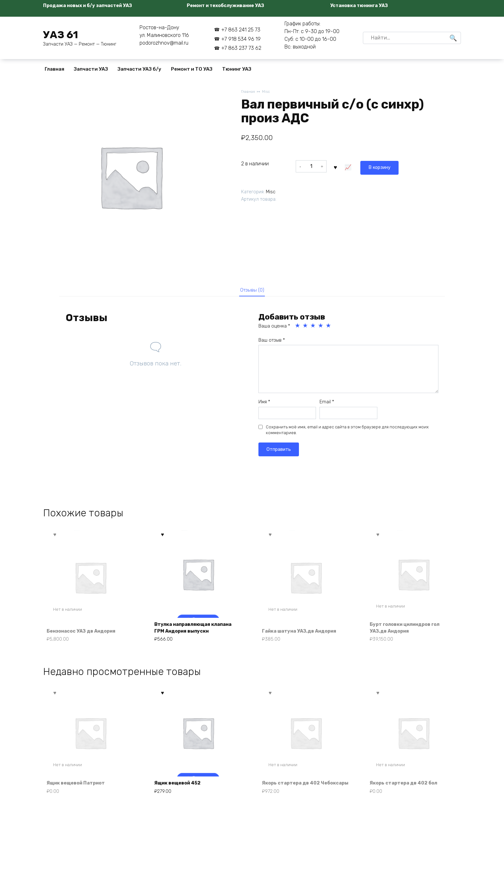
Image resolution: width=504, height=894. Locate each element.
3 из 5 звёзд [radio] (313, 328)
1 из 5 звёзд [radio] (298, 328)
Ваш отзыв (271, 342)
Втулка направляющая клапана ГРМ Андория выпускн (198, 630)
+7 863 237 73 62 (241, 48)
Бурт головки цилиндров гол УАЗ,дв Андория (409, 630)
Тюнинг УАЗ (236, 69)
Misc (268, 92)
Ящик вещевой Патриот (80, 795)
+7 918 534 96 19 (241, 39)
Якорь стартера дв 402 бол (407, 795)
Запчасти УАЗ (91, 69)
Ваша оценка (274, 328)
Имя (264, 404)
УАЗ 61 (60, 35)
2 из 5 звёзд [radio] (305, 328)
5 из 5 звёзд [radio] (329, 328)
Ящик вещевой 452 (181, 795)
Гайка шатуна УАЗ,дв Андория (303, 634)
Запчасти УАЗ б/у (139, 69)
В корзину (350, 166)
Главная (54, 69)
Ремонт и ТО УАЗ (191, 69)
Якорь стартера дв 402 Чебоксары (294, 791)
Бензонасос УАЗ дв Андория (86, 634)
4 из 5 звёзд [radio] (321, 328)
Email (327, 404)
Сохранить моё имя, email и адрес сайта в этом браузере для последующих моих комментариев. (347, 432)
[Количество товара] (311, 166)
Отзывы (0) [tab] (252, 291)
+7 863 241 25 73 (240, 30)
